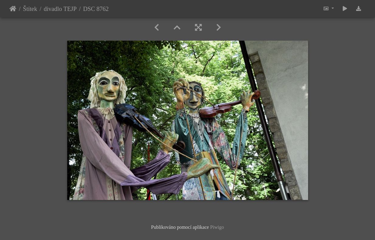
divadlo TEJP (60, 8)
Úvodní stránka (12, 8)
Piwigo (217, 227)
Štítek (30, 8)
